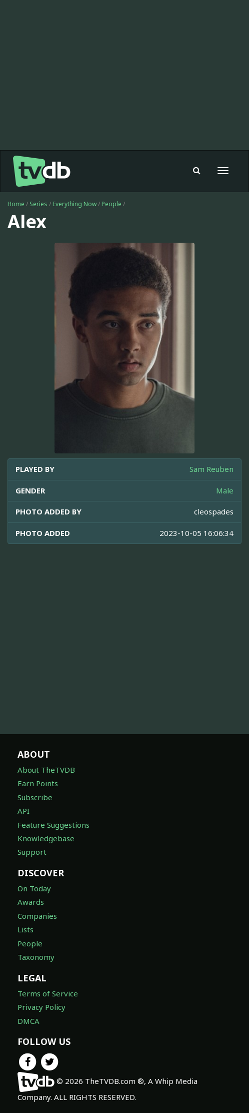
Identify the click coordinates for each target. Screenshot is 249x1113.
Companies (37, 916)
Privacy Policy (42, 1007)
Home (16, 204)
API (24, 811)
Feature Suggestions (54, 825)
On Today (34, 888)
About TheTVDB (46, 770)
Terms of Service (48, 993)
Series (39, 204)
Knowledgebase (46, 838)
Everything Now (74, 204)
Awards (31, 902)
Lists (26, 929)
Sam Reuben (212, 469)
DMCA (29, 1021)
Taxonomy (36, 957)
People (112, 204)
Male (225, 490)
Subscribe (35, 797)
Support (32, 852)
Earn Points (38, 783)
